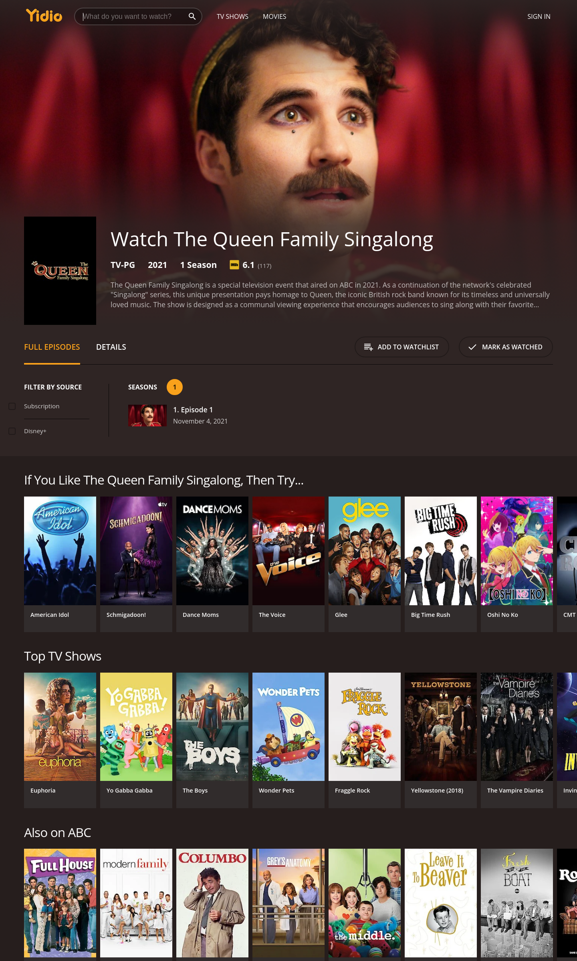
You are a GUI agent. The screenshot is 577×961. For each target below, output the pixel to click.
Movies (274, 16)
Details (111, 346)
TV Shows (232, 16)
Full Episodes (52, 346)
